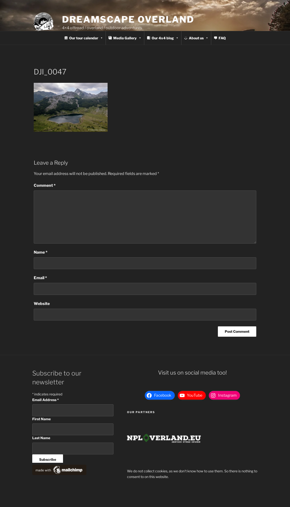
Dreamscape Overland (128, 19)
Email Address (45, 400)
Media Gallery (127, 38)
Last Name (41, 438)
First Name (41, 419)
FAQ (222, 38)
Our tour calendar (86, 38)
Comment (45, 185)
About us (199, 38)
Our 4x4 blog (165, 38)
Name (41, 252)
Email (40, 277)
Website (42, 303)
